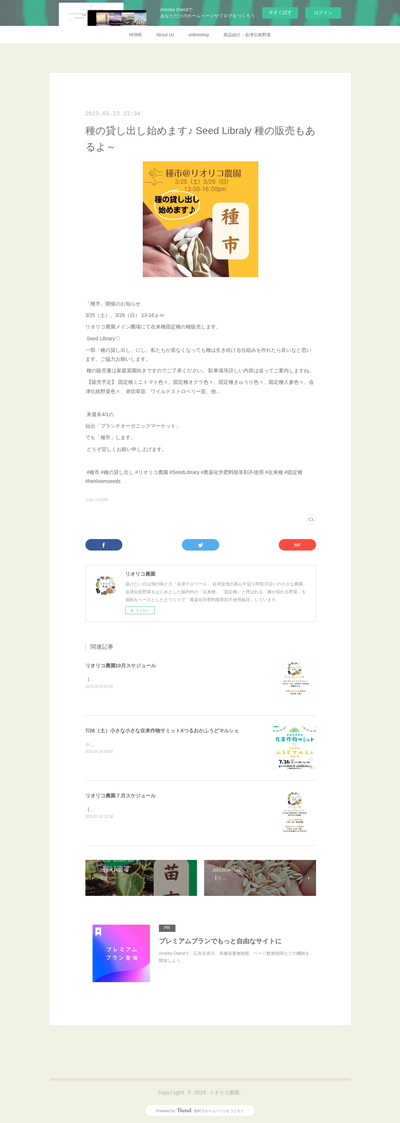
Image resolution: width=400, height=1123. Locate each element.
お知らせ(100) (96, 500)
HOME (135, 34)
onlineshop (198, 34)
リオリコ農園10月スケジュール (120, 665)
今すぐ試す (280, 12)
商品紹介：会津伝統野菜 (247, 34)
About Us (165, 34)
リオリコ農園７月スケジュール (120, 795)
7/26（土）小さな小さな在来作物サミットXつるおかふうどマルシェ (162, 730)
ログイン (323, 12)
